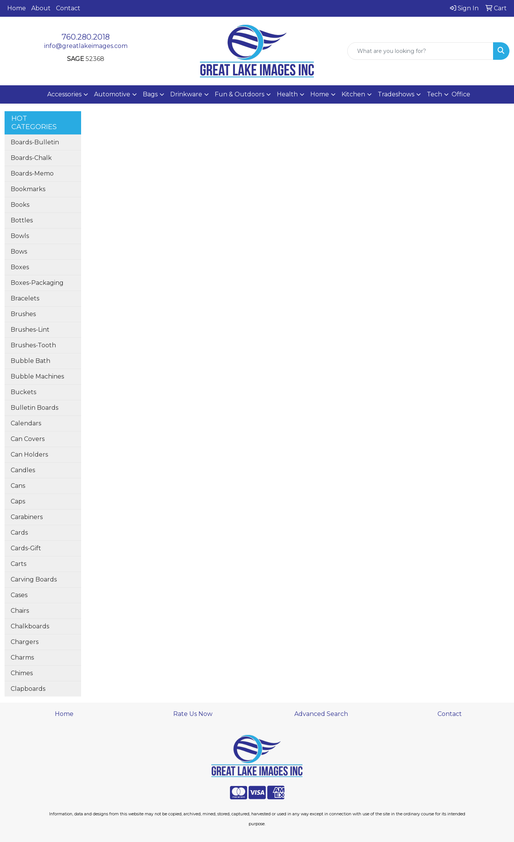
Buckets (23, 392)
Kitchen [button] (353, 94)
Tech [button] (434, 94)
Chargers (24, 641)
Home (16, 8)
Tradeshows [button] (396, 94)
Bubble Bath (30, 360)
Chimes (22, 673)
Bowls (20, 236)
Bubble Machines (37, 376)
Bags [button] (150, 94)
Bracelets (25, 298)
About (41, 8)
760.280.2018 (86, 37)
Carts (18, 563)
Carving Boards (34, 579)
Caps (18, 501)
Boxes (20, 267)
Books (20, 204)
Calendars (26, 423)
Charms (22, 657)
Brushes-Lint (30, 329)
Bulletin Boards (34, 407)
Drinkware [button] (186, 94)
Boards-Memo (32, 173)
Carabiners (27, 517)
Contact (68, 8)
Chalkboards (30, 626)
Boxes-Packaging (37, 282)
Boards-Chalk (31, 157)
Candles (23, 470)
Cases (19, 595)
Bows (19, 251)
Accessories (64, 94)
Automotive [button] (112, 94)
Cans (18, 485)
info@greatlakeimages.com (86, 46)
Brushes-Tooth (33, 345)
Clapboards (28, 688)
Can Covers (28, 439)
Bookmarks (28, 189)
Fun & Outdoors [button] (239, 94)
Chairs (20, 610)
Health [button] (287, 94)
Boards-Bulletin (35, 142)
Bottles (22, 220)
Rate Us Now (192, 713)
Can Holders (29, 454)
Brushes (23, 314)
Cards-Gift (26, 548)
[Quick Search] (420, 51)
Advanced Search (321, 713)
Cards (19, 532)
